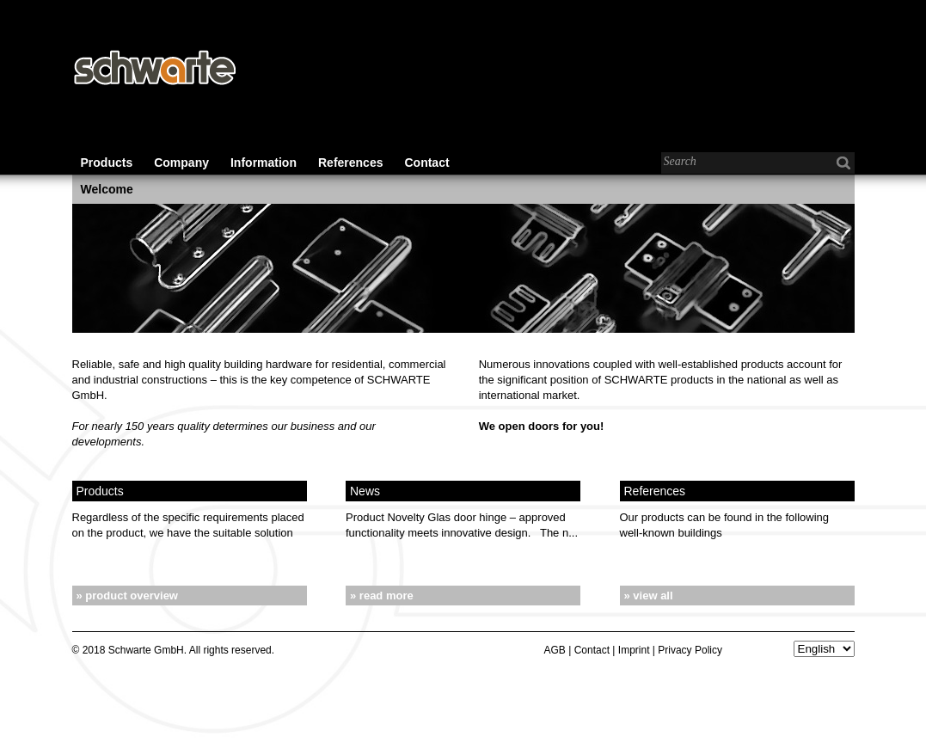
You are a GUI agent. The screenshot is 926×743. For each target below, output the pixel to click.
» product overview (127, 595)
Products (107, 162)
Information (263, 162)
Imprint (634, 650)
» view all (648, 595)
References (350, 162)
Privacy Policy (690, 650)
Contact (426, 162)
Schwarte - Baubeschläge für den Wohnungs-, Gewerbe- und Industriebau (154, 68)
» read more (382, 595)
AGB (555, 650)
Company (181, 162)
